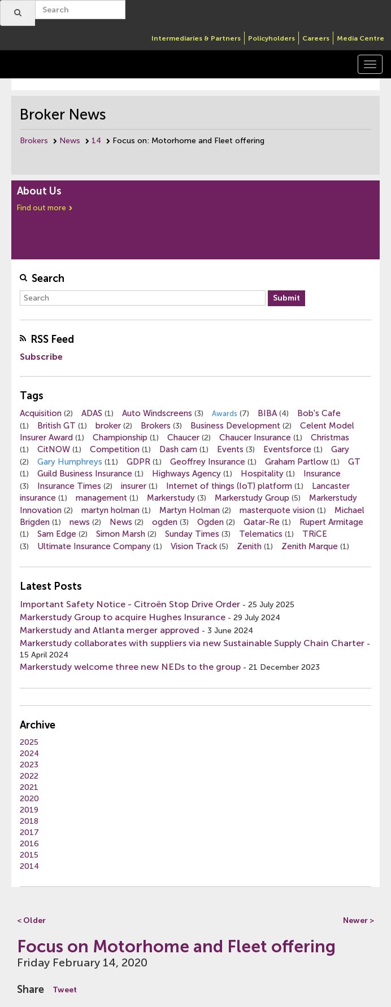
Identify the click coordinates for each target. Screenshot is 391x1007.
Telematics (261, 534)
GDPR (138, 462)
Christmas (330, 437)
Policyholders (271, 38)
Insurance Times (69, 486)
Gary (340, 449)
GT (354, 462)
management (101, 498)
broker (108, 426)
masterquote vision (277, 510)
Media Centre (360, 38)
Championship (120, 437)
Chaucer (183, 437)
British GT (56, 426)
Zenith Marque (309, 546)
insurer (133, 486)
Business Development (235, 426)
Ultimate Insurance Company (94, 546)
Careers (315, 38)
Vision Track (194, 546)
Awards (224, 413)
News (69, 140)
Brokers (34, 140)
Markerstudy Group (252, 498)
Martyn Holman (189, 510)
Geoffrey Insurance (207, 462)
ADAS (91, 413)
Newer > (358, 920)
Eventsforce (287, 449)
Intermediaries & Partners (196, 38)
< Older (31, 920)
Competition (115, 449)
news (79, 522)
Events (230, 449)
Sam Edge (56, 534)
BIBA (267, 413)
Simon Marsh (120, 534)
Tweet (65, 990)
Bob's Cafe (319, 413)
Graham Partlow (296, 462)
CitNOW (53, 449)
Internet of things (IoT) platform (229, 486)
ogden (164, 522)
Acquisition (41, 413)
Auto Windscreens (157, 413)
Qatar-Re (262, 522)
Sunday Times (192, 534)
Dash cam (178, 449)
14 (96, 140)
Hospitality (262, 474)
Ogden (210, 522)
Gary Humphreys (69, 462)
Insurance (322, 474)
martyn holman (110, 510)
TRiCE (314, 534)
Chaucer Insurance (255, 437)
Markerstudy (171, 498)
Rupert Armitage (331, 522)
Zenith (249, 546)
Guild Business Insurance (84, 474)
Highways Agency (186, 474)
